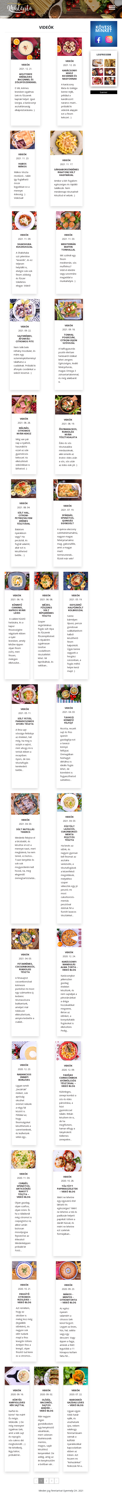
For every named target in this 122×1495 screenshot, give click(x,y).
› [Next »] (56, 1480)
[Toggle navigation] (112, 8)
